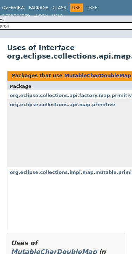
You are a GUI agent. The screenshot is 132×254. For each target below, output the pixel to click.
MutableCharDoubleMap (97, 75)
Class (59, 7)
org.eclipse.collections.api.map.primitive (62, 104)
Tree (92, 7)
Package (38, 7)
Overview (13, 7)
